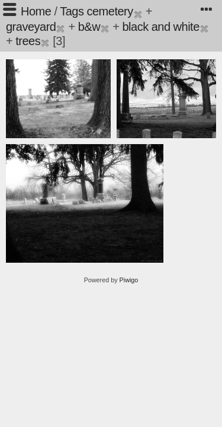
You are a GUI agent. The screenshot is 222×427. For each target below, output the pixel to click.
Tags (71, 11)
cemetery (109, 11)
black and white (160, 26)
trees (27, 40)
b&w (89, 26)
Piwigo (129, 279)
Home (36, 11)
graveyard (31, 26)
